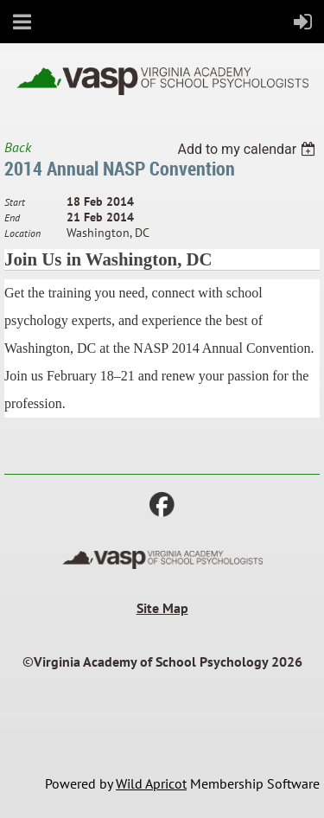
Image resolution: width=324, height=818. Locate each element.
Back (17, 147)
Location (22, 233)
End (12, 217)
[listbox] (248, 149)
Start (14, 201)
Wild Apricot (151, 783)
